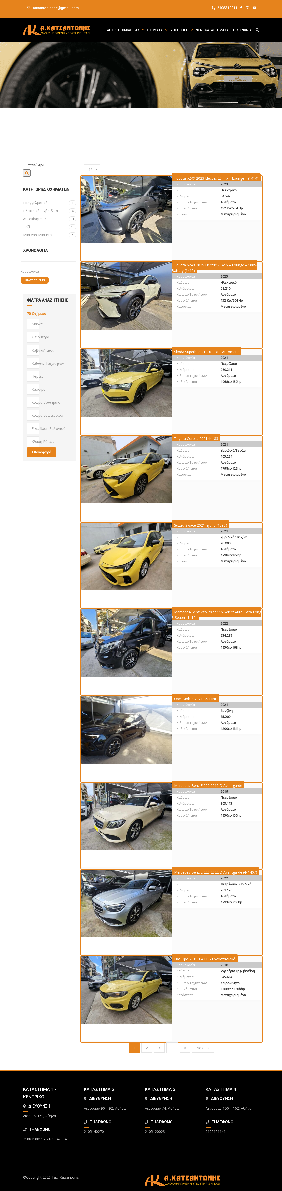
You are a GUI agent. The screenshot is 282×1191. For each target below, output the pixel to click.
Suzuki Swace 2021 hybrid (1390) (200, 525)
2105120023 (155, 1131)
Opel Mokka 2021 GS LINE (195, 698)
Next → (203, 1047)
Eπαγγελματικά (50, 202)
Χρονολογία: (30, 271)
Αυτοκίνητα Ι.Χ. (50, 218)
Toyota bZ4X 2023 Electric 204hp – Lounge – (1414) (216, 178)
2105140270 (94, 1131)
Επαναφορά (41, 452)
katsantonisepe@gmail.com (55, 8)
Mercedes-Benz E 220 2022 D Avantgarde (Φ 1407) (215, 872)
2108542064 (56, 1139)
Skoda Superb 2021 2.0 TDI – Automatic (206, 351)
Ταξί (50, 226)
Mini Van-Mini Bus (50, 234)
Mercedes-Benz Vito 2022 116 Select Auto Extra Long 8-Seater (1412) (216, 615)
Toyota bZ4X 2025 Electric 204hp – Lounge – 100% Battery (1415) (214, 268)
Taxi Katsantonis (65, 1177)
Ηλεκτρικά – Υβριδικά (50, 210)
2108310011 (224, 8)
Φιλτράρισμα (34, 280)
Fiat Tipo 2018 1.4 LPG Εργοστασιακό (204, 959)
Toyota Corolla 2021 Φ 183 (196, 438)
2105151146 (216, 1131)
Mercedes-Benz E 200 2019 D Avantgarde (208, 785)
